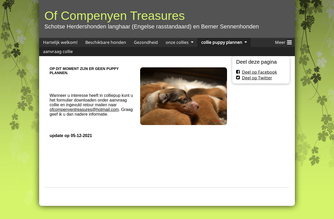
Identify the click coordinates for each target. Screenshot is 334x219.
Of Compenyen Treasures (114, 15)
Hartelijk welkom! (60, 42)
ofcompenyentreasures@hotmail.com (84, 109)
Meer (283, 41)
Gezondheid (146, 42)
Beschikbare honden (105, 42)
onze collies (177, 42)
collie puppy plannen (221, 42)
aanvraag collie (58, 51)
